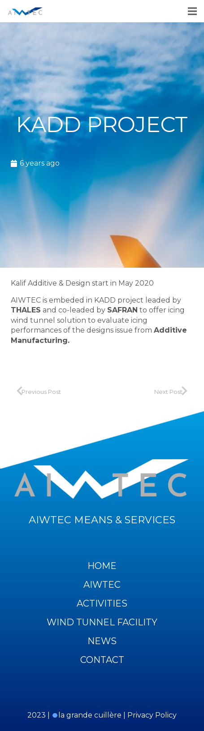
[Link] (25, 11)
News (102, 641)
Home (102, 565)
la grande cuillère (87, 715)
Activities (102, 603)
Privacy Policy (152, 715)
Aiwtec (102, 584)
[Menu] (192, 11)
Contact (102, 659)
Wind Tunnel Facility (102, 622)
